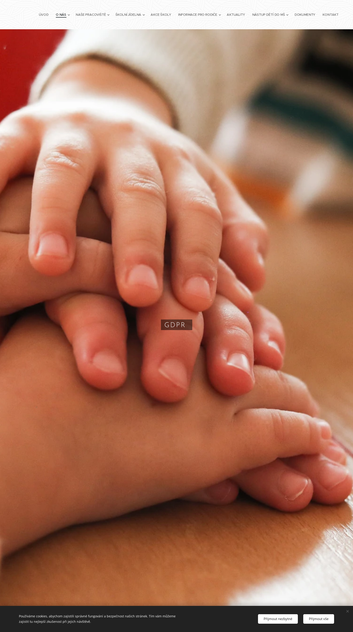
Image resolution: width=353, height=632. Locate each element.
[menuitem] (48, 14)
